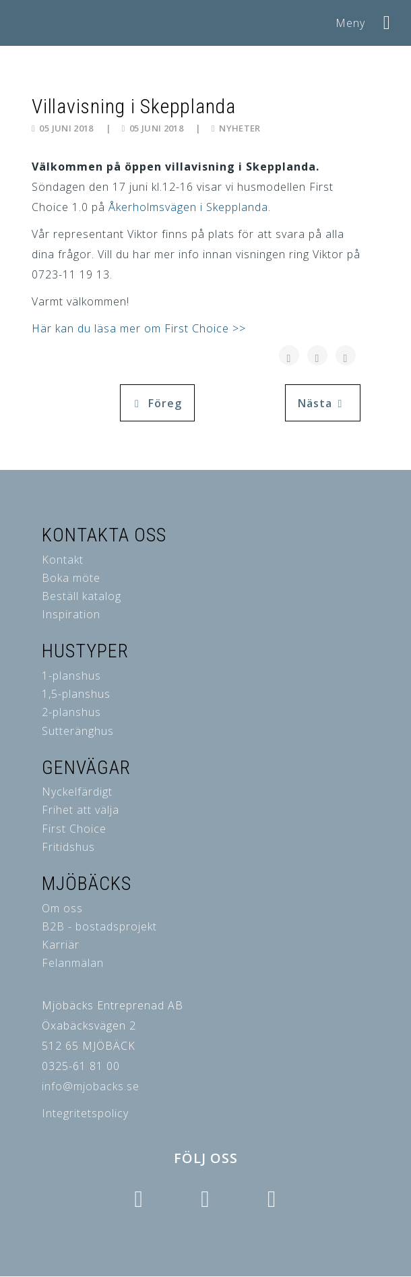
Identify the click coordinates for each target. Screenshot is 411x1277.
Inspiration (71, 614)
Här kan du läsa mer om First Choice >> (139, 328)
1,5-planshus (76, 693)
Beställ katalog (81, 596)
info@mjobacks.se (90, 1086)
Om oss (62, 908)
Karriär (61, 944)
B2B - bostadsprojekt (99, 926)
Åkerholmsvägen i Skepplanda (188, 207)
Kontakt (63, 559)
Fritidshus (68, 846)
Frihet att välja (80, 809)
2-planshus (71, 712)
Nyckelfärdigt (77, 791)
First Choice (74, 828)
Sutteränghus (78, 730)
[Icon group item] (138, 1199)
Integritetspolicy (85, 1113)
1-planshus (71, 675)
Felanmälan (73, 962)
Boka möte (71, 577)
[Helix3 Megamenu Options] (387, 17)
